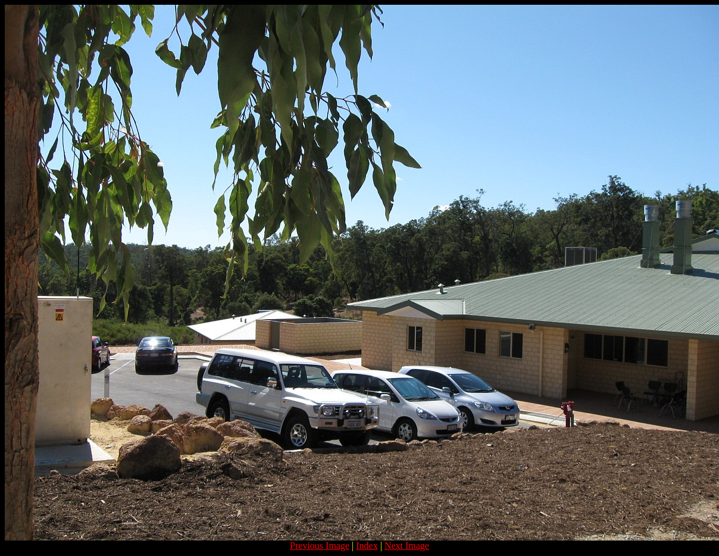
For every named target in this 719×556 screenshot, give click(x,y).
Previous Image (319, 546)
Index (366, 546)
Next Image (406, 546)
